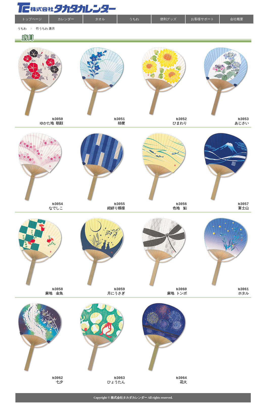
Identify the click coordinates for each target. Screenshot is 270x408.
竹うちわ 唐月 (45, 28)
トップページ (32, 19)
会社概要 (236, 19)
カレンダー (66, 19)
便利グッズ (168, 19)
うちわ (134, 19)
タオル (100, 19)
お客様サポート (202, 19)
